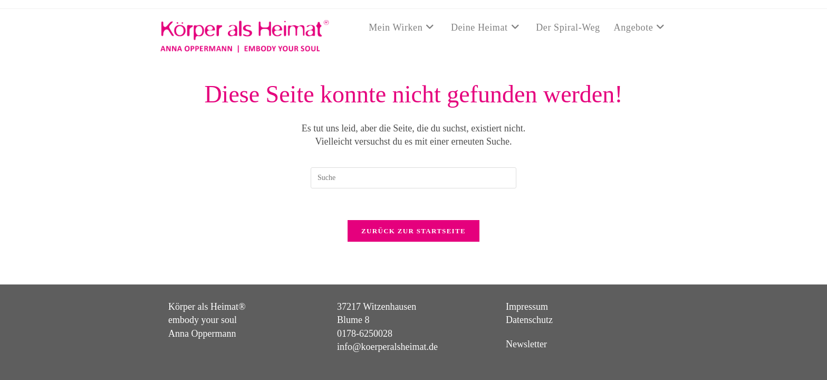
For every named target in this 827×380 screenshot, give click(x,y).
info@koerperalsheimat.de (387, 330)
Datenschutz (529, 303)
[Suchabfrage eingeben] (413, 177)
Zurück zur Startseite (413, 231)
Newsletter (526, 327)
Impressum (527, 290)
